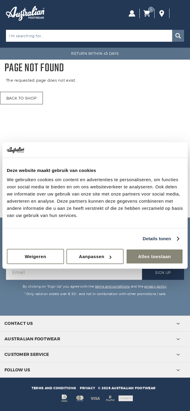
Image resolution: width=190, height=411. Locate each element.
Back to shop (21, 98)
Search (178, 36)
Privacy (87, 388)
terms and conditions (112, 286)
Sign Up (163, 272)
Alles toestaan (154, 256)
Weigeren (35, 256)
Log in (131, 13)
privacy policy (155, 286)
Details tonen (157, 238)
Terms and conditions (54, 388)
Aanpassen (95, 256)
